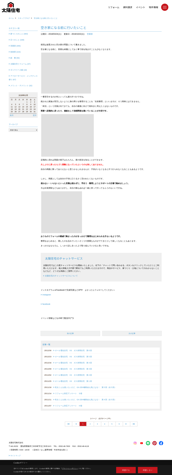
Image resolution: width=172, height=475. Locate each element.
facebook (46, 304)
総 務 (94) (15, 58)
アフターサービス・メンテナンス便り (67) (23, 78)
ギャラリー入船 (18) (18, 70)
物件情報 (153, 7)
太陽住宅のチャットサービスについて (61, 276)
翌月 (35, 115)
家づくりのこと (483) (19, 34)
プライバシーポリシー (70, 468)
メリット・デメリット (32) (21, 86)
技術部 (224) (15, 52)
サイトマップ (15, 456)
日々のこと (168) (17, 40)
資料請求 (127, 7)
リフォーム (113, 7)
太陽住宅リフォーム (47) (20, 64)
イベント (140, 7)
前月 (12, 115)
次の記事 (132, 333)
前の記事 (70, 333)
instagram (46, 295)
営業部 (90, 34)
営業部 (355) (15, 46)
